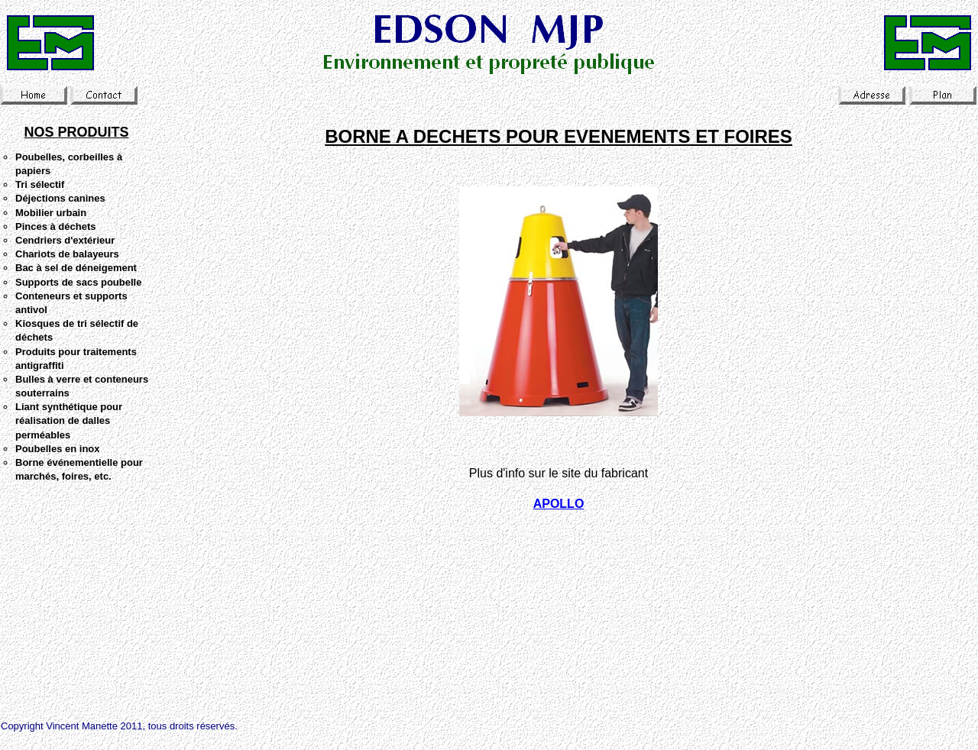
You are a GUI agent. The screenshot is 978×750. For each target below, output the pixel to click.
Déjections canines (60, 198)
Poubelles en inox (57, 448)
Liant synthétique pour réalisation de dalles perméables (68, 420)
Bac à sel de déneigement (76, 267)
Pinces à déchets (55, 226)
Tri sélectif (39, 184)
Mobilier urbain (50, 212)
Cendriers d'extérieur (65, 240)
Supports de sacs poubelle (78, 282)
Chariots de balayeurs (67, 254)
